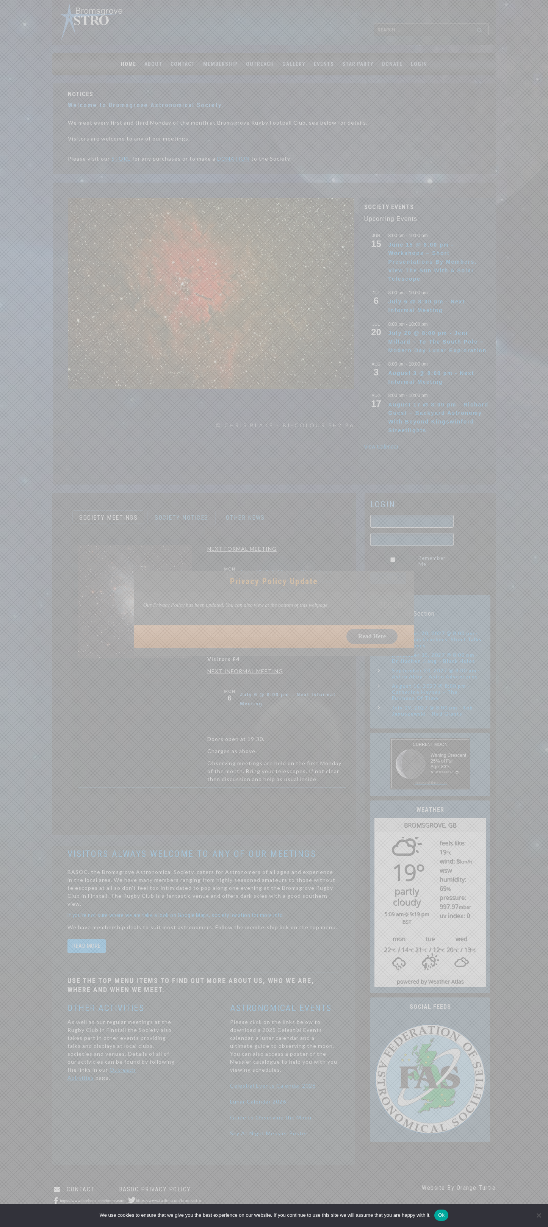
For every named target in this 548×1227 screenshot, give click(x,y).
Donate (392, 64)
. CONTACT (79, 1189)
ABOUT (153, 64)
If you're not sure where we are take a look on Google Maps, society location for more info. (175, 915)
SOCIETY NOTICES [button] (181, 517)
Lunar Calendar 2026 (258, 1101)
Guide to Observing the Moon (271, 1117)
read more (86, 946)
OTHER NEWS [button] (245, 517)
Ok (441, 1215)
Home (128, 64)
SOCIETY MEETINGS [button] (108, 517)
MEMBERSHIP (220, 64)
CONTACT (183, 64)
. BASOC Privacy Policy (153, 1189)
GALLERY (293, 64)
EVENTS (324, 64)
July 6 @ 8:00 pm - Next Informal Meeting (426, 306)
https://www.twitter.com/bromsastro (168, 1200)
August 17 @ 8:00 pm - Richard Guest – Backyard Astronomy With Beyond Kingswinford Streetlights (438, 417)
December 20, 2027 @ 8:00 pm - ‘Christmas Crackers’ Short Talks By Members (437, 639)
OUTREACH (260, 64)
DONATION (233, 158)
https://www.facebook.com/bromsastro (92, 1200)
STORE (121, 158)
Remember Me (432, 561)
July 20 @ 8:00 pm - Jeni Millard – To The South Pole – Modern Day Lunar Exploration (437, 341)
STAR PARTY (358, 64)
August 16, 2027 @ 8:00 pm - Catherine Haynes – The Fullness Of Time (431, 692)
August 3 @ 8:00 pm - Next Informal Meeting (431, 377)
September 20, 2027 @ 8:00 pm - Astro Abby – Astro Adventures (436, 673)
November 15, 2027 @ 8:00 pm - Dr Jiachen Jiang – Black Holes (435, 658)
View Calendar (381, 447)
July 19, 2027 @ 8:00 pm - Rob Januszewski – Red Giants (432, 711)
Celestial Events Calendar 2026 (273, 1085)
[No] (538, 1215)
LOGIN (419, 64)
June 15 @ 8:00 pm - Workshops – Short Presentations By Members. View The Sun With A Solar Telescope (432, 262)
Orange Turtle (476, 1187)
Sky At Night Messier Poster (269, 1133)
